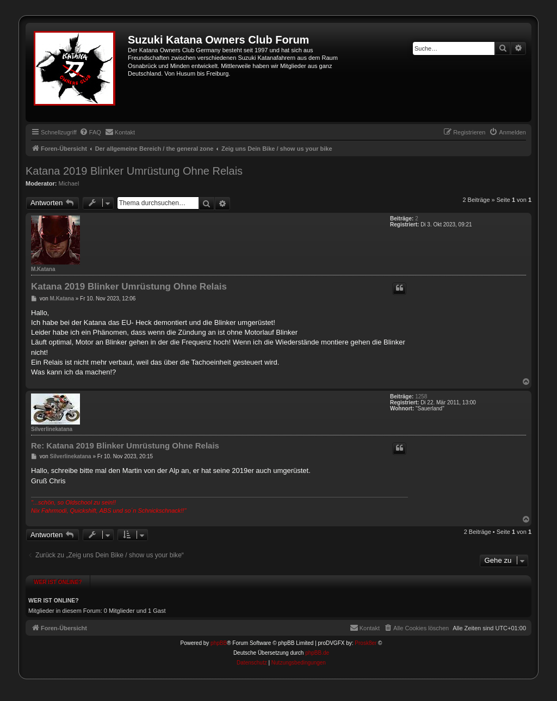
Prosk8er (365, 643)
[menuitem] (90, 132)
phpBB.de (317, 653)
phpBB (219, 643)
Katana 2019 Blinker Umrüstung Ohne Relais (134, 171)
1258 (421, 396)
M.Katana (43, 269)
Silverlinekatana (51, 429)
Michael (69, 183)
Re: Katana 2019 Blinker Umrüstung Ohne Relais (125, 445)
